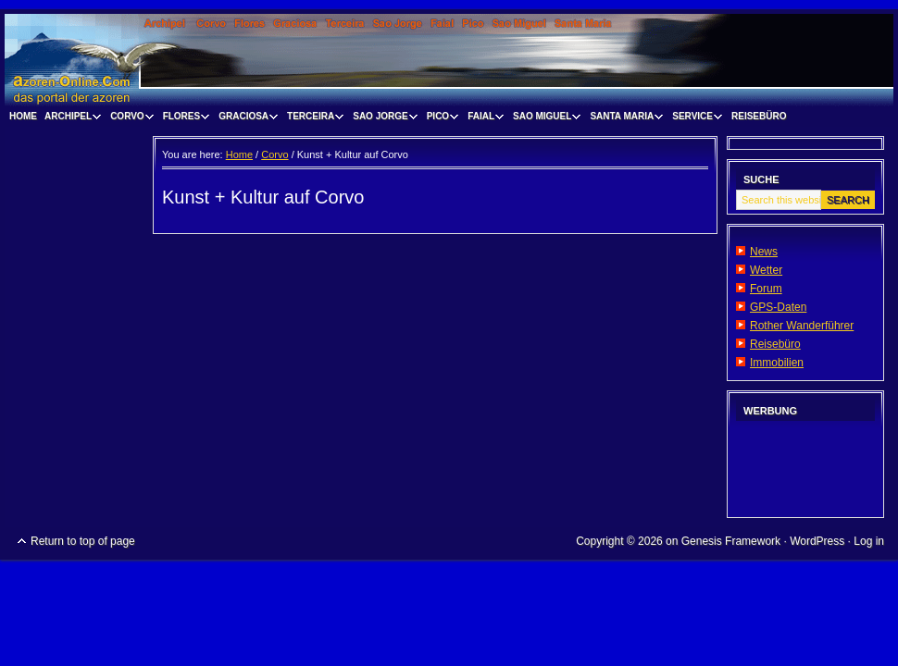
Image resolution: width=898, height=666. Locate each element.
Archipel (70, 119)
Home (23, 116)
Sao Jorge (382, 119)
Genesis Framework (730, 541)
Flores (184, 119)
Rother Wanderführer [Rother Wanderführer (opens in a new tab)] (802, 325)
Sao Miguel (544, 119)
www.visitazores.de (449, 60)
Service (694, 119)
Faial (483, 119)
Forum (766, 288)
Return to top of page (83, 541)
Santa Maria (624, 119)
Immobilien (777, 362)
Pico (440, 119)
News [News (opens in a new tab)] (764, 251)
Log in (869, 541)
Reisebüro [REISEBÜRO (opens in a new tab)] (758, 116)
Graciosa (246, 119)
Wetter (766, 270)
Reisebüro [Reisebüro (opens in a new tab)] (775, 344)
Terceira (312, 119)
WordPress (817, 541)
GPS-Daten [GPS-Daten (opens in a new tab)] (778, 307)
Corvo (130, 119)
